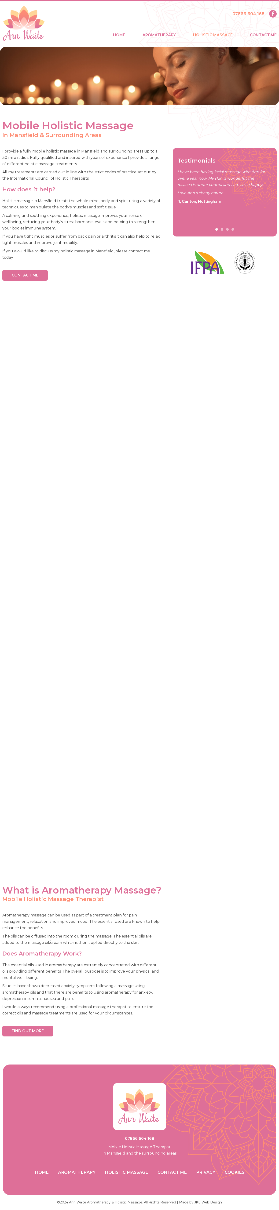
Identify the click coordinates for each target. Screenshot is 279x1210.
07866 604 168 (248, 13)
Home (119, 35)
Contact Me (263, 35)
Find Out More (28, 1031)
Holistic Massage (213, 35)
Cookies (234, 1172)
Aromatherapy (159, 35)
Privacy (205, 1172)
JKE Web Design (208, 1202)
